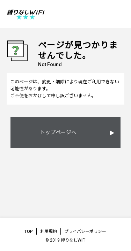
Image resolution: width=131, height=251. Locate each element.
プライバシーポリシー (85, 231)
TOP (28, 231)
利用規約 (48, 231)
